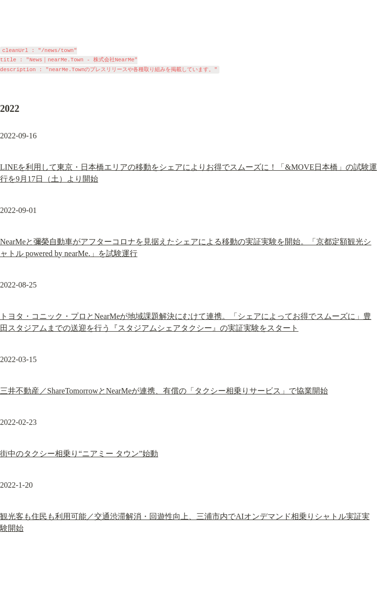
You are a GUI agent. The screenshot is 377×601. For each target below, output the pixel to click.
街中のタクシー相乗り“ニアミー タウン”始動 (79, 453)
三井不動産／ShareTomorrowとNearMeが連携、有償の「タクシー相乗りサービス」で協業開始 (164, 391)
